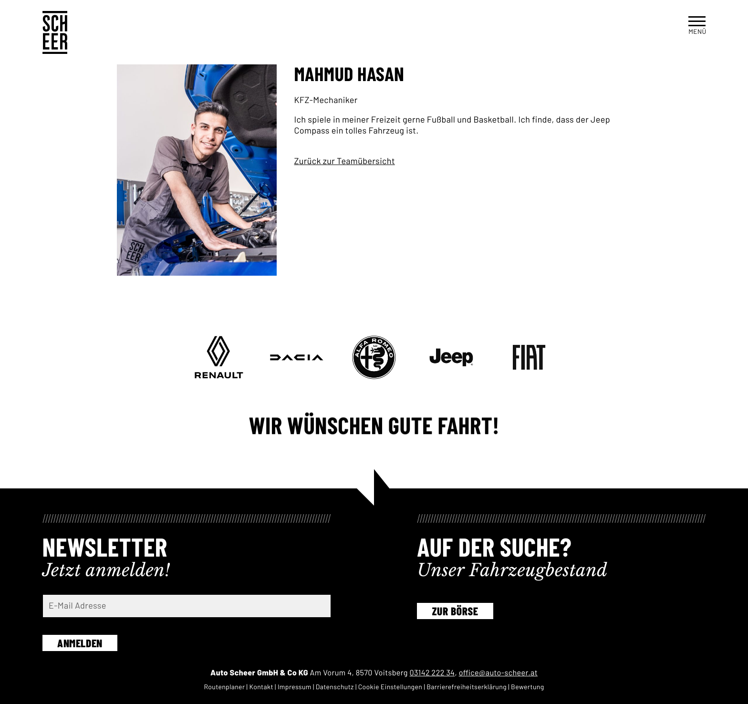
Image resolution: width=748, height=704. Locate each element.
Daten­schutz (335, 687)
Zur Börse (455, 611)
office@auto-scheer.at (498, 672)
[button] (697, 24)
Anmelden (80, 643)
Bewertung (527, 687)
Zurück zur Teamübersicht (344, 160)
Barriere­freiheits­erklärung (466, 687)
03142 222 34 (432, 672)
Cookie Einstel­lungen (390, 687)
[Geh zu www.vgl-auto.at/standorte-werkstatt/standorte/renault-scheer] (219, 357)
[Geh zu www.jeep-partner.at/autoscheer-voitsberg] (451, 357)
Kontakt (261, 687)
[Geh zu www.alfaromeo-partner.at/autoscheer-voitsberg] (374, 357)
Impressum (295, 687)
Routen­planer (224, 687)
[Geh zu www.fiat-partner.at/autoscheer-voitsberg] (529, 357)
